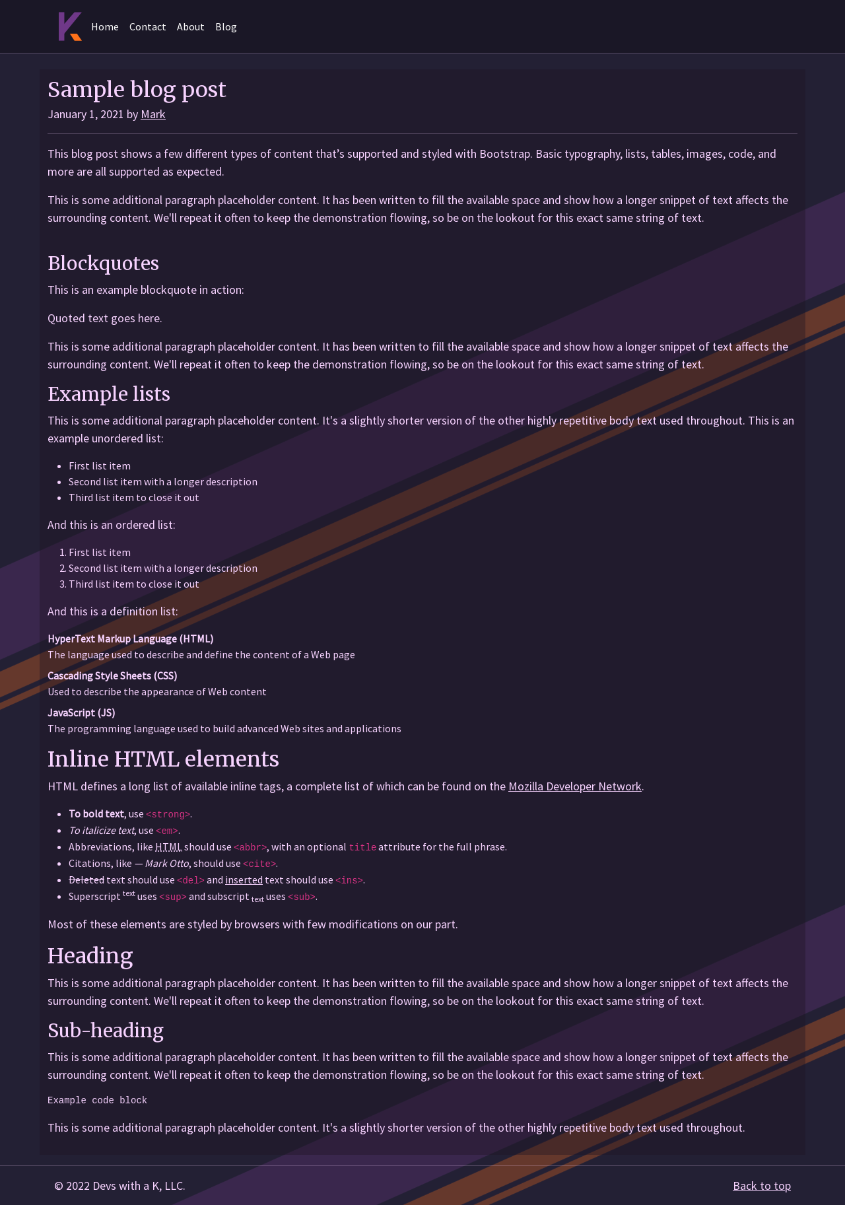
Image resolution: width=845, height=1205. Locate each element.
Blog (226, 26)
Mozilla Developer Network (575, 786)
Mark (153, 113)
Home (105, 26)
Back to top (762, 1185)
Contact (147, 26)
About (191, 26)
